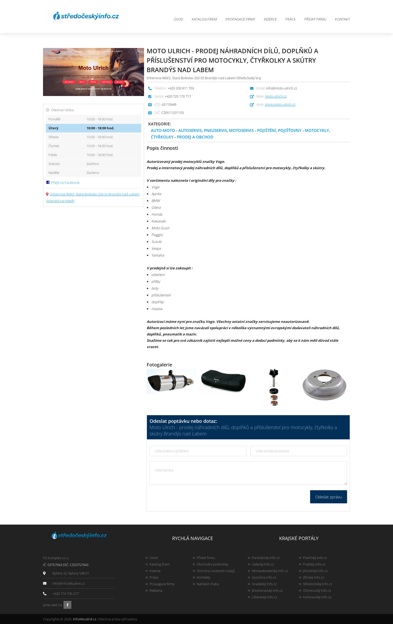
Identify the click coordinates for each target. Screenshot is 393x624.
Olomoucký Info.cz (317, 590)
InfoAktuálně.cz (84, 619)
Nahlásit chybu (208, 584)
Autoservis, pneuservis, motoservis (216, 130)
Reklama (156, 590)
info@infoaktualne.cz (68, 583)
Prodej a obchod (195, 137)
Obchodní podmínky (212, 564)
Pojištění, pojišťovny (279, 130)
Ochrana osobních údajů (216, 570)
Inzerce (270, 19)
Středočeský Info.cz (317, 584)
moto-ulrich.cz (276, 96)
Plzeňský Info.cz (315, 557)
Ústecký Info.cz (263, 564)
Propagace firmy (240, 19)
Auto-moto (163, 130)
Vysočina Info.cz (264, 577)
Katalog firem (204, 19)
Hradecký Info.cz (264, 584)
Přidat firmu (315, 19)
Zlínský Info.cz (313, 577)
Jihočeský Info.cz (315, 570)
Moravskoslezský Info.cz (270, 570)
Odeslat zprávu (328, 496)
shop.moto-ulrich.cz (280, 104)
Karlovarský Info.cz (317, 597)
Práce (290, 19)
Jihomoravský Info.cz (267, 590)
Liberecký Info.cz (264, 597)
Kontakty (203, 577)
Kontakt (342, 19)
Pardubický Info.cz (266, 557)
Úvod (178, 19)
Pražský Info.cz (314, 564)
